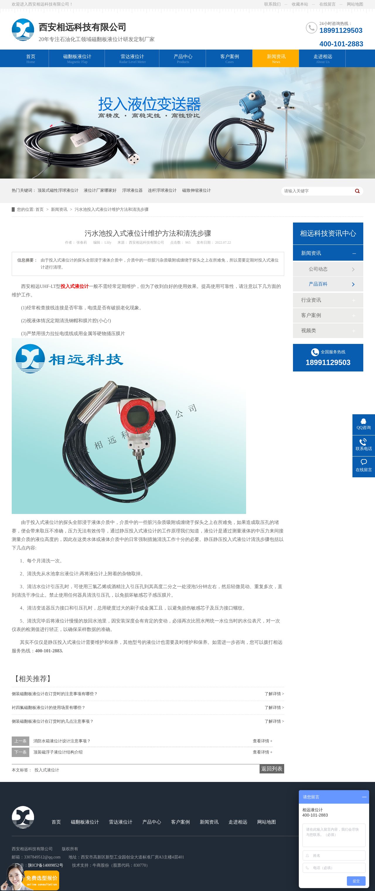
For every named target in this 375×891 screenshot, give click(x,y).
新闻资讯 (276, 59)
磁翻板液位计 (77, 59)
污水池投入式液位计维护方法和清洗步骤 (112, 209)
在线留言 (327, 4)
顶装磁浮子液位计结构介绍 (58, 752)
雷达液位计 (132, 59)
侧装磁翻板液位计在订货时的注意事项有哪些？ (55, 694)
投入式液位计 (47, 770)
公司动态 (318, 269)
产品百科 (318, 283)
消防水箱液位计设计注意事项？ (62, 741)
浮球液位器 (132, 190)
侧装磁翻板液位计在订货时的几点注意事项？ (53, 721)
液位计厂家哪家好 (100, 190)
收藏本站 (300, 4)
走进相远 (322, 59)
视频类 (308, 330)
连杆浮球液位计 (162, 190)
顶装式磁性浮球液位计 (58, 190)
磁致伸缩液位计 (196, 190)
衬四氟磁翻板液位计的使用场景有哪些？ (49, 707)
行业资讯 (311, 300)
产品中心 (183, 59)
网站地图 (355, 4)
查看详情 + (262, 741)
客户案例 (229, 59)
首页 (30, 59)
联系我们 (272, 4)
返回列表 (271, 769)
